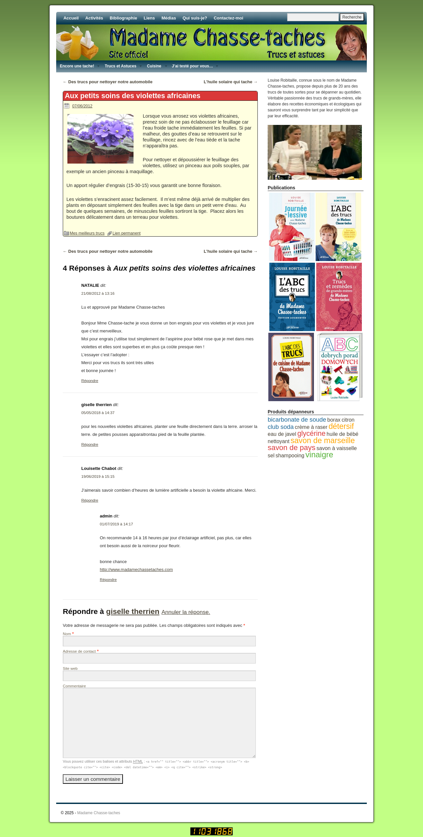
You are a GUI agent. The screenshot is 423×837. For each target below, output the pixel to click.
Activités (94, 18)
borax (333, 420)
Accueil (71, 18)
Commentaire (74, 686)
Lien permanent (126, 233)
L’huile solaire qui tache (231, 81)
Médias (169, 18)
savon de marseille (322, 440)
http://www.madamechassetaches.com (136, 569)
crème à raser (311, 427)
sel (271, 455)
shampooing (290, 455)
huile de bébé (342, 434)
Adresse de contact (79, 651)
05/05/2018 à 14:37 (97, 412)
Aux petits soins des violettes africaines (132, 96)
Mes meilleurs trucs (87, 233)
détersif (341, 426)
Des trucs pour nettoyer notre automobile (107, 81)
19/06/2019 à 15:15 (97, 476)
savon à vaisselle (337, 448)
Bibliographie (123, 18)
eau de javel (282, 434)
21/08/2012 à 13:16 (97, 293)
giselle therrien (132, 611)
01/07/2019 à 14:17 (116, 524)
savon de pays (291, 447)
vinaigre (319, 454)
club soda (281, 426)
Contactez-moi (228, 18)
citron (348, 420)
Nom (67, 633)
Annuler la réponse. (186, 612)
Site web (70, 668)
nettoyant (278, 441)
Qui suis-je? (195, 18)
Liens (149, 18)
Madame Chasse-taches (98, 813)
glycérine (311, 434)
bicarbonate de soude (297, 419)
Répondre (89, 380)
